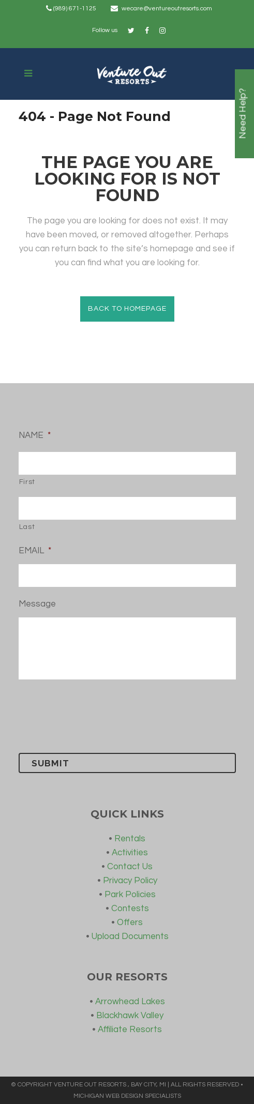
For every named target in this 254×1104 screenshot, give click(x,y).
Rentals (129, 838)
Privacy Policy (130, 880)
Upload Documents (130, 936)
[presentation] (97, 714)
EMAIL (35, 550)
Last (27, 527)
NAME (35, 435)
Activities (130, 852)
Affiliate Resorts (130, 1029)
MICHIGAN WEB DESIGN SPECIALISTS (127, 1096)
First (27, 482)
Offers (130, 922)
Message (37, 604)
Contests (130, 908)
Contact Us (130, 866)
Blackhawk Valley (129, 1015)
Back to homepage (127, 308)
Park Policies (130, 894)
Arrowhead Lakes (130, 1001)
